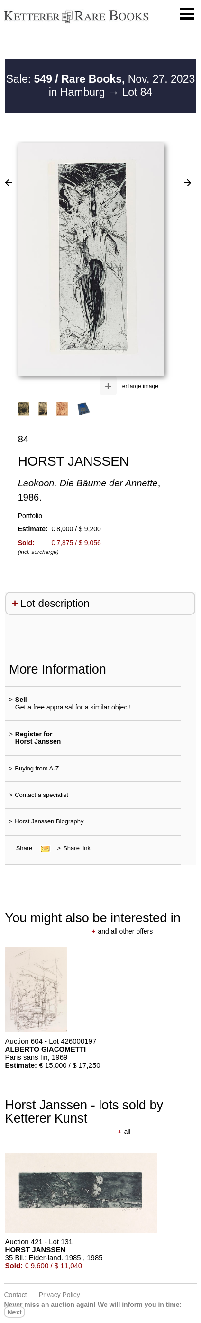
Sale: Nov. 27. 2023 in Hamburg (100, 85)
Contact (15, 1294)
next (14, 1312)
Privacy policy (59, 1294)
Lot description (55, 603)
